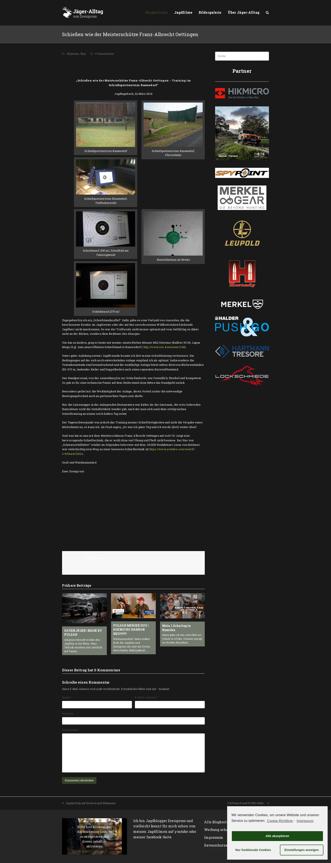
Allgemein (72, 53)
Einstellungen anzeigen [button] (301, 850)
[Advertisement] (133, 66)
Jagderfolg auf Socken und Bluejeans (89, 803)
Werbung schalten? (220, 830)
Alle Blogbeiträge (219, 822)
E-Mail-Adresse (146, 697)
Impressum (213, 837)
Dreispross (94, 557)
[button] (267, 12)
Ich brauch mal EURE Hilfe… (248, 803)
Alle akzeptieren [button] (277, 836)
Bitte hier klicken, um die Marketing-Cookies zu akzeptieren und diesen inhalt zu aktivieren (94, 836)
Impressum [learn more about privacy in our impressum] (305, 821)
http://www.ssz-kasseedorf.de (164, 347)
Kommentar (70, 730)
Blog (83, 53)
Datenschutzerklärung (223, 845)
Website (67, 713)
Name (67, 697)
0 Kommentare (104, 53)
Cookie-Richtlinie (280, 821)
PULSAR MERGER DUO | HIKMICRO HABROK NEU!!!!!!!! (131, 629)
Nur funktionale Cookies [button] (253, 850)
